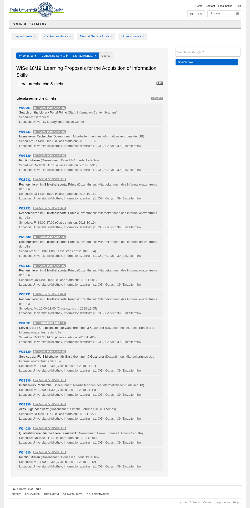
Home (198, 5)
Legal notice (225, 5)
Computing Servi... (55, 55)
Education (32, 494)
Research (51, 494)
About (16, 494)
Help (238, 5)
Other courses (132, 36)
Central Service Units (96, 36)
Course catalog (28, 24)
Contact (210, 5)
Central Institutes (57, 36)
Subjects (215, 13)
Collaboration (98, 494)
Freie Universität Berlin (26, 489)
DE (192, 14)
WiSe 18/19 (27, 55)
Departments (25, 36)
